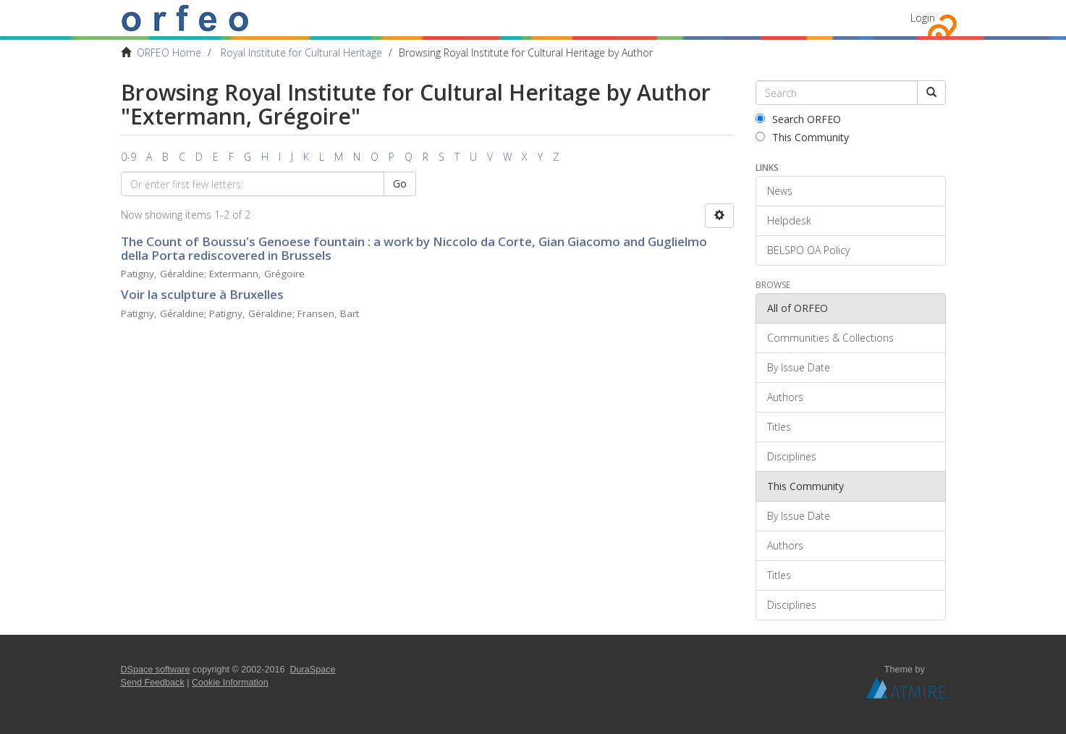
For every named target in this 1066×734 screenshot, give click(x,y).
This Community (802, 137)
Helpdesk (789, 220)
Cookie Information (230, 683)
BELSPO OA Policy (808, 250)
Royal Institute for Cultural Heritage (301, 52)
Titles (779, 427)
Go (400, 183)
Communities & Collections (830, 338)
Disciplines (791, 456)
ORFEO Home (169, 52)
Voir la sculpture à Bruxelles (202, 294)
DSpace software (155, 670)
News (779, 191)
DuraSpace (313, 670)
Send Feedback (153, 683)
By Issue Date (798, 367)
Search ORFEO (798, 119)
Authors (785, 397)
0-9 (128, 157)
